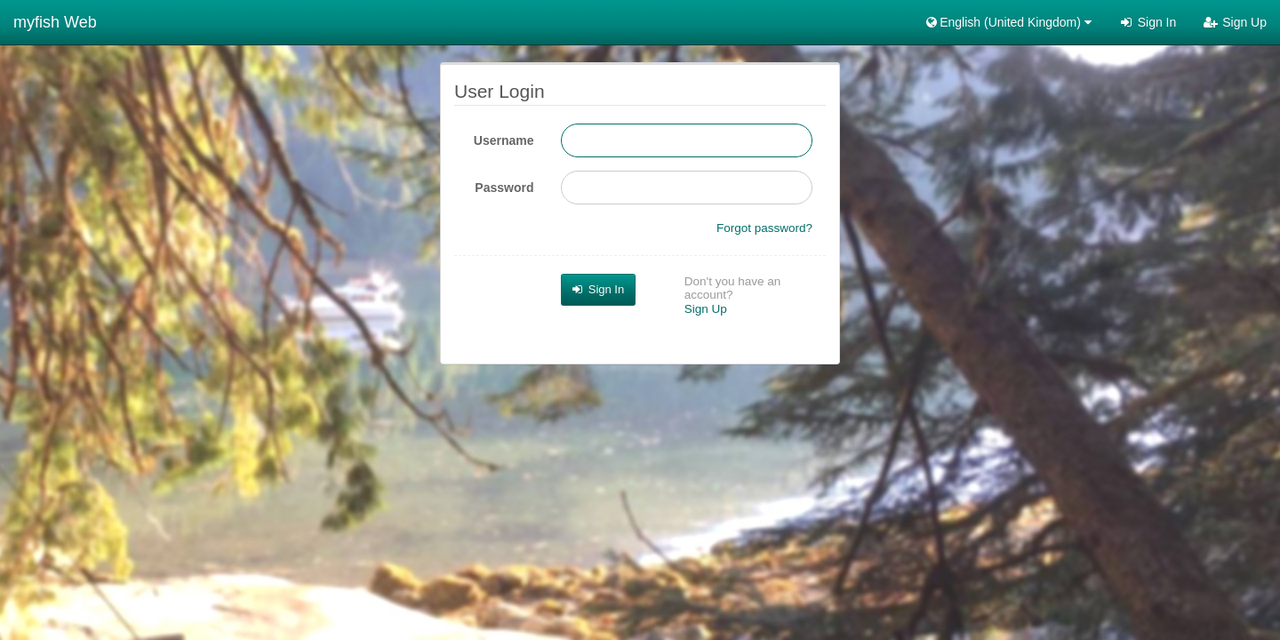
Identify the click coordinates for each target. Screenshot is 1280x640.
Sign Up (1235, 22)
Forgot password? (764, 228)
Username (504, 140)
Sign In (1147, 22)
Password (504, 187)
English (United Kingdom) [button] (1008, 22)
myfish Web (55, 22)
